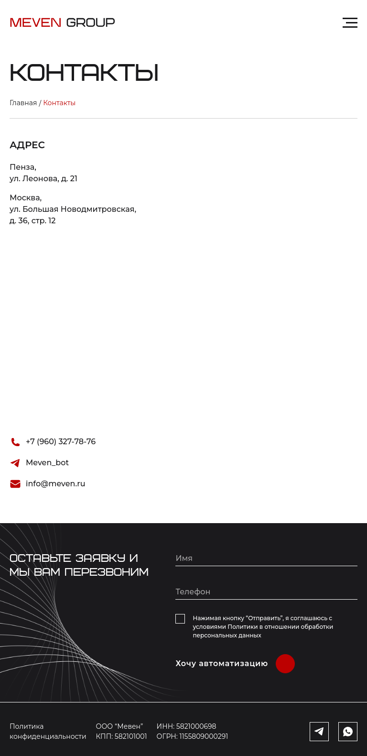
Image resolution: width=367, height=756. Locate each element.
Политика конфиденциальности (48, 731)
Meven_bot (47, 462)
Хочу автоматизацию (221, 663)
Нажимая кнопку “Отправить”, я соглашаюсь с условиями (263, 626)
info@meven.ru (56, 483)
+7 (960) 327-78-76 (61, 441)
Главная (23, 103)
